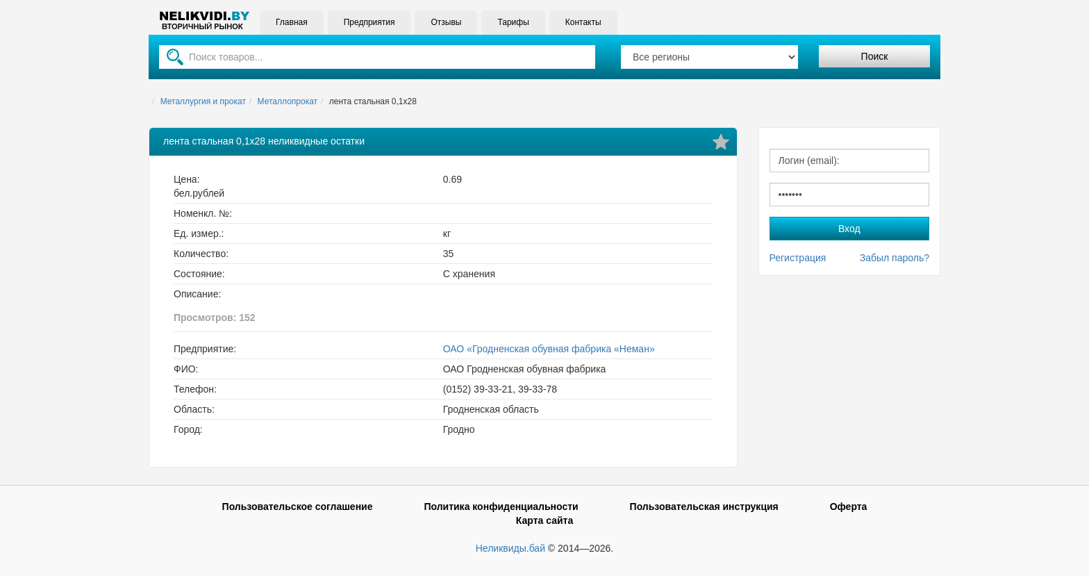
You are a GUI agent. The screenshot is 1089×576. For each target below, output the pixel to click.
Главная (292, 22)
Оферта (848, 506)
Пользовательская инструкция (704, 506)
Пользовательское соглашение (297, 506)
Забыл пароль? (894, 257)
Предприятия (369, 22)
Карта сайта (544, 520)
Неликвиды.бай (510, 548)
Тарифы (513, 22)
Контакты (583, 22)
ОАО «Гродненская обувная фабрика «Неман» (549, 348)
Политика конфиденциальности (501, 506)
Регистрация (798, 257)
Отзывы (446, 22)
